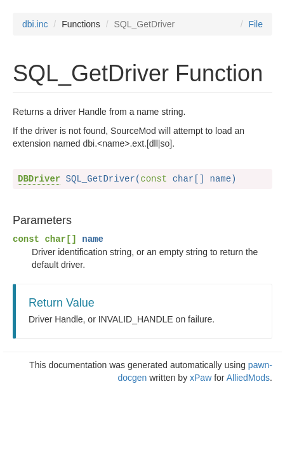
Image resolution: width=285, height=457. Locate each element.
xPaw (200, 378)
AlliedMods (248, 378)
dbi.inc (35, 24)
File (255, 24)
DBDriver (39, 179)
